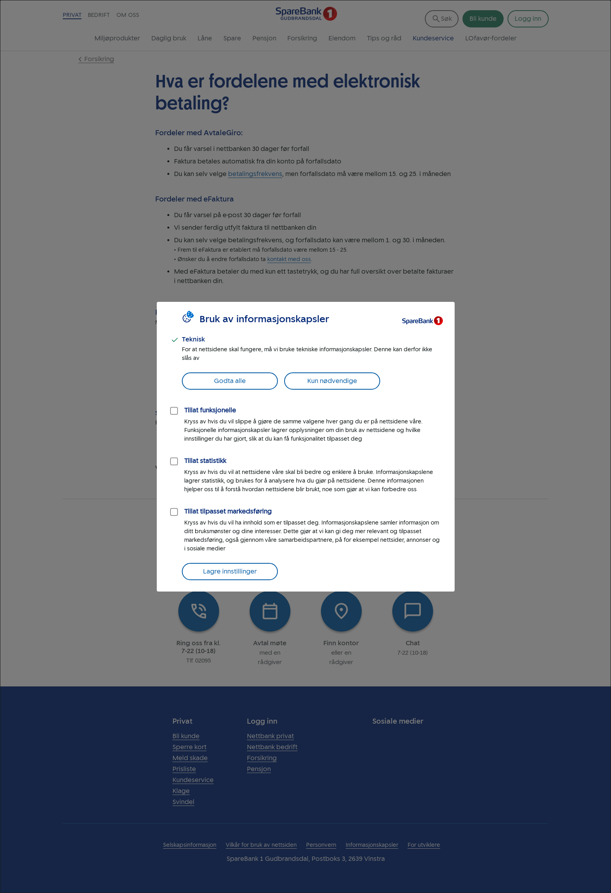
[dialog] (305, 446)
